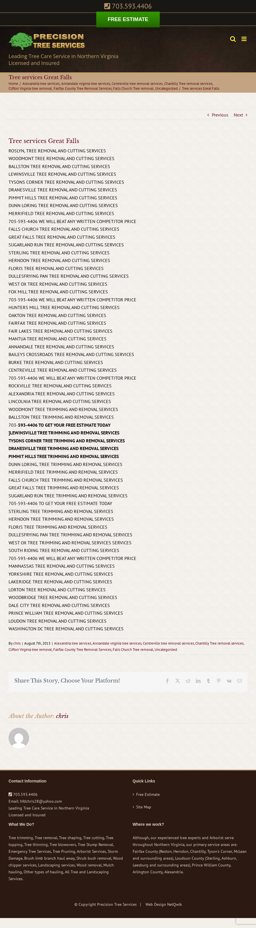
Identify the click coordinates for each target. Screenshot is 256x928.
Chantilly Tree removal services (219, 643)
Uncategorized (166, 649)
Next (238, 115)
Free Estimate (148, 794)
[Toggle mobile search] (233, 39)
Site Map (143, 807)
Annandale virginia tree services (117, 643)
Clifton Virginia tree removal (30, 649)
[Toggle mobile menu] (244, 39)
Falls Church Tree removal (133, 649)
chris (17, 643)
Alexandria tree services (72, 643)
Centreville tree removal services (168, 643)
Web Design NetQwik (164, 904)
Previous (220, 115)
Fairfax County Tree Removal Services (82, 649)
